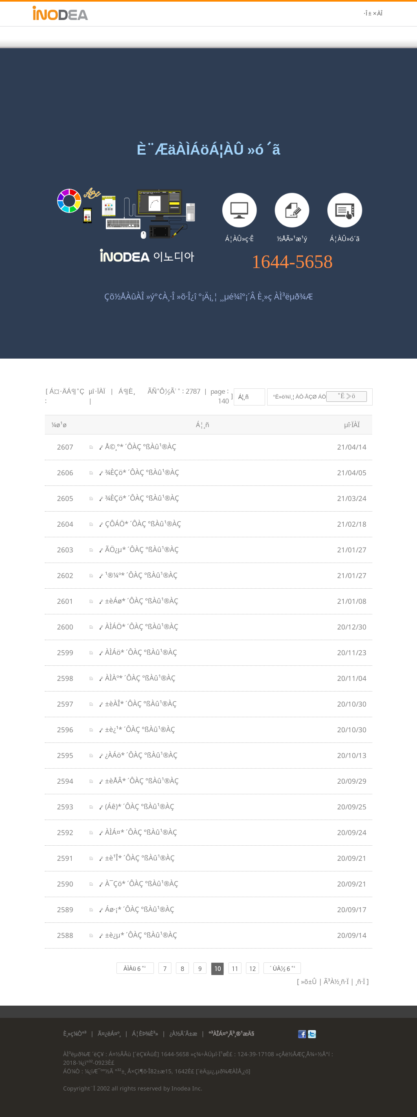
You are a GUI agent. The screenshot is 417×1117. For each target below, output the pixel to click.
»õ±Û (309, 981)
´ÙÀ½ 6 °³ (282, 969)
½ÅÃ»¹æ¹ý (292, 238)
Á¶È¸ (127, 392)
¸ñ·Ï (359, 981)
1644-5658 (292, 262)
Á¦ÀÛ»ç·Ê (239, 238)
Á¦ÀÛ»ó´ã (345, 238)
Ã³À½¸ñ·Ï (335, 981)
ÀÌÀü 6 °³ (134, 969)
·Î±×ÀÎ (372, 14)
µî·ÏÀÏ (97, 392)
